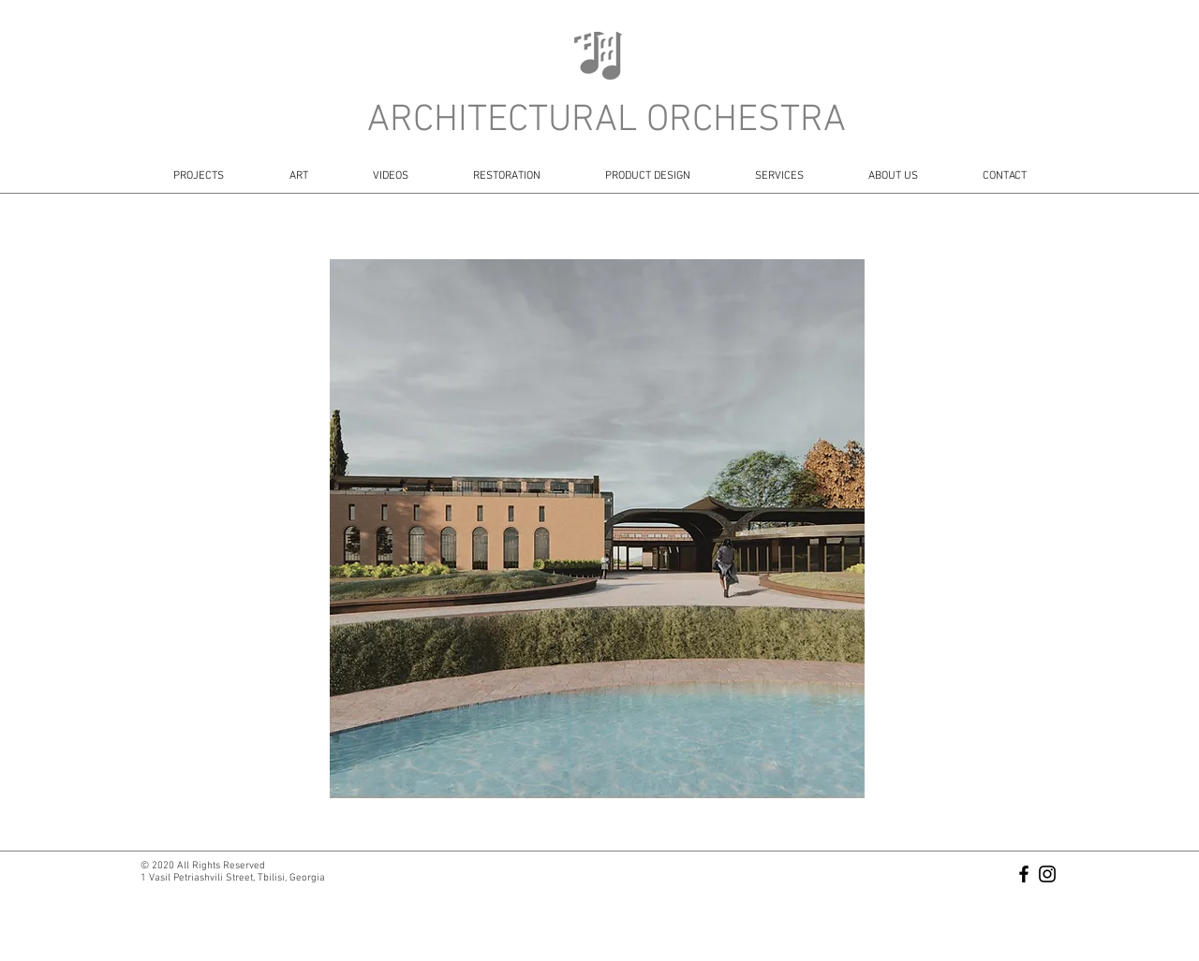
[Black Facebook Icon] (1024, 874)
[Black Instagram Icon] (1047, 874)
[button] (597, 528)
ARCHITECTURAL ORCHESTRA (606, 120)
